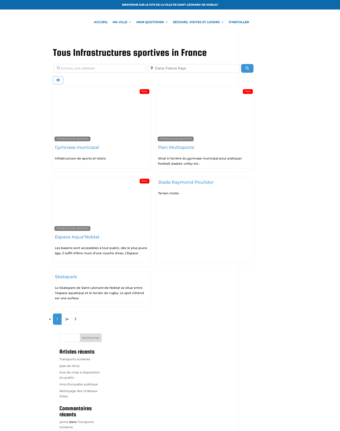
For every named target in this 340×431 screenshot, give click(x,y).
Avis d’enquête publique (264, 98)
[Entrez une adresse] (92, 68)
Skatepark (66, 265)
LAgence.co (179, 419)
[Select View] (58, 80)
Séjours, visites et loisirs (196, 22)
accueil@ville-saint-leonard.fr (137, 365)
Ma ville (120, 22)
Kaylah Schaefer (257, 183)
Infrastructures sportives (72, 130)
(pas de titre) (255, 80)
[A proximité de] (171, 68)
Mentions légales (225, 419)
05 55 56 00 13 (131, 370)
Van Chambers (256, 148)
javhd (249, 136)
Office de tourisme (253, 352)
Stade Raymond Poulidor (171, 179)
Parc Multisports (162, 139)
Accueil (101, 22)
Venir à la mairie (130, 388)
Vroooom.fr (200, 419)
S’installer (239, 22)
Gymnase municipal (77, 139)
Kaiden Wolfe (255, 171)
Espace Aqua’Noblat (77, 225)
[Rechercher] (218, 68)
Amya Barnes (255, 159)
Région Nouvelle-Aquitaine (259, 378)
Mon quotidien (150, 22)
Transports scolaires (260, 73)
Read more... (118, 150)
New (130, 91)
